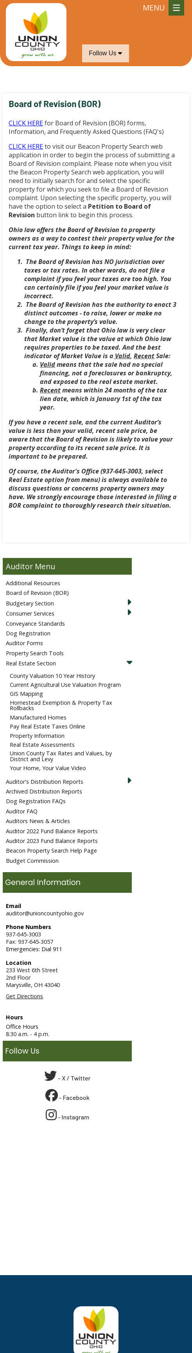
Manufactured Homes (38, 717)
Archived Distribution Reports (44, 791)
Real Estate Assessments (42, 744)
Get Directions (24, 996)
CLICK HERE (26, 123)
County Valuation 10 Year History (52, 675)
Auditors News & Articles (38, 821)
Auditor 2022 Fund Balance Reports (52, 831)
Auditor (19, 566)
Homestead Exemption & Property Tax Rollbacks (61, 705)
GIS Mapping (26, 693)
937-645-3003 (23, 934)
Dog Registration (28, 633)
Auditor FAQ (22, 811)
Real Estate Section (31, 663)
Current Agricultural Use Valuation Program (65, 684)
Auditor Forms (24, 643)
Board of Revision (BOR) (37, 592)
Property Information (37, 735)
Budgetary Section (30, 603)
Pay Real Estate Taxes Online (47, 726)
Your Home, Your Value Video (48, 768)
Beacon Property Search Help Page (51, 850)
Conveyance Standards (35, 623)
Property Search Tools (35, 653)
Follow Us (105, 53)
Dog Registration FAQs (36, 801)
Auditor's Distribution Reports (44, 781)
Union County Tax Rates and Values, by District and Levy (61, 756)
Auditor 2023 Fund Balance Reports (52, 841)
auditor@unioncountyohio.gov (45, 913)
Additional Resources (33, 583)
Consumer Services (30, 613)
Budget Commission (32, 860)
